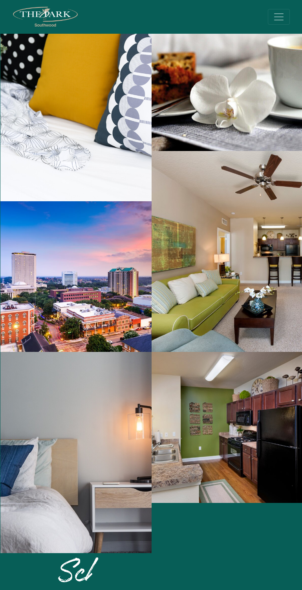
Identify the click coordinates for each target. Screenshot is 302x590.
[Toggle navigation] (279, 17)
